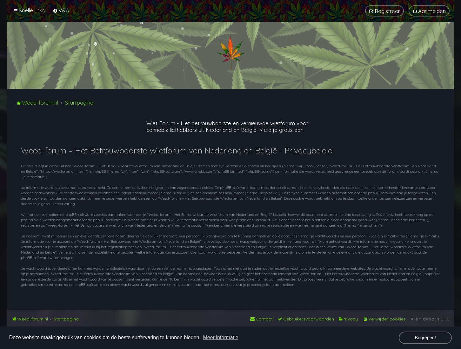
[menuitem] (61, 10)
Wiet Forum (160, 123)
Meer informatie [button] (220, 337)
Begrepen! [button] (425, 337)
